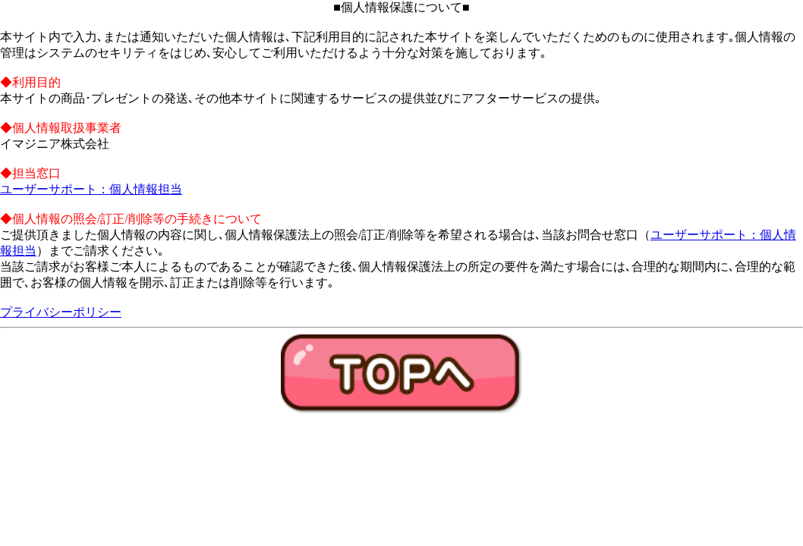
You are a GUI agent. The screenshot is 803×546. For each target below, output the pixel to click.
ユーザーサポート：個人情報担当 (91, 189)
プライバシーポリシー (60, 312)
